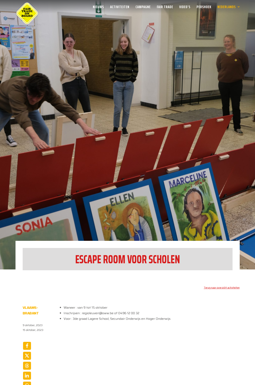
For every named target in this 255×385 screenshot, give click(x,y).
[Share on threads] (27, 338)
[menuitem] (100, 7)
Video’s (184, 7)
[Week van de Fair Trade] (27, 7)
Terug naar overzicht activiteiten (222, 260)
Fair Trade (165, 7)
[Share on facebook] (27, 318)
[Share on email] (27, 368)
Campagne (143, 7)
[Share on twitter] (27, 328)
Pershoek (204, 7)
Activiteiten (119, 7)
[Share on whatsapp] (27, 358)
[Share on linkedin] (27, 348)
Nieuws (98, 7)
